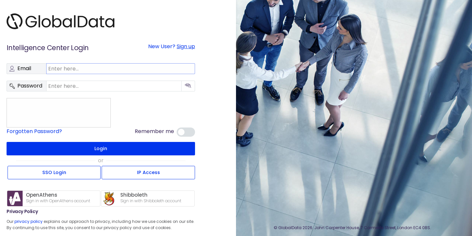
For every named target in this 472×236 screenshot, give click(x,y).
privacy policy (28, 221)
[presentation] (57, 113)
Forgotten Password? (34, 131)
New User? (171, 46)
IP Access (148, 172)
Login (100, 148)
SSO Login (54, 172)
